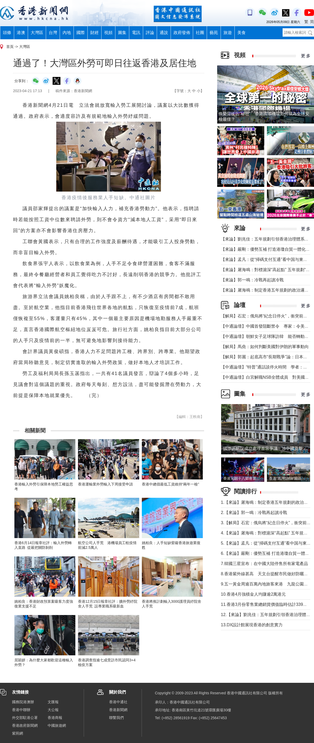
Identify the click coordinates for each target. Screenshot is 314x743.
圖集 (122, 32)
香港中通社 (118, 702)
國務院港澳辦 (23, 702)
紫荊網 (17, 733)
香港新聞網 (118, 710)
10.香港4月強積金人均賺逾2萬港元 (253, 594)
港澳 (21, 32)
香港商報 (55, 718)
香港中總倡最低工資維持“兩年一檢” (170, 484)
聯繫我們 (116, 718)
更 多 (305, 56)
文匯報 (53, 702)
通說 (164, 32)
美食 (241, 32)
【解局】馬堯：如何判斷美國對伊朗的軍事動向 (265, 346)
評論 (150, 32)
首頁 (10, 46)
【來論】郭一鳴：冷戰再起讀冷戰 (252, 280)
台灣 (53, 32)
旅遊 (227, 32)
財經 (94, 32)
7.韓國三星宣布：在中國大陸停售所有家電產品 (264, 563)
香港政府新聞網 (25, 725)
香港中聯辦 (21, 710)
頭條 (7, 32)
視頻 (108, 32)
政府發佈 (181, 32)
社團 (200, 32)
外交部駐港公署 (25, 718)
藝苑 (214, 32)
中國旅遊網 (57, 725)
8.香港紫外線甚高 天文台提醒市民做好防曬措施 (266, 574)
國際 (80, 32)
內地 (67, 32)
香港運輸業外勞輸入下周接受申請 (105, 484)
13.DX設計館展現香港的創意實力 (252, 625)
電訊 (136, 32)
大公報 (53, 710)
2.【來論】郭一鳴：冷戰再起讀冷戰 (254, 512)
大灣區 (37, 32)
